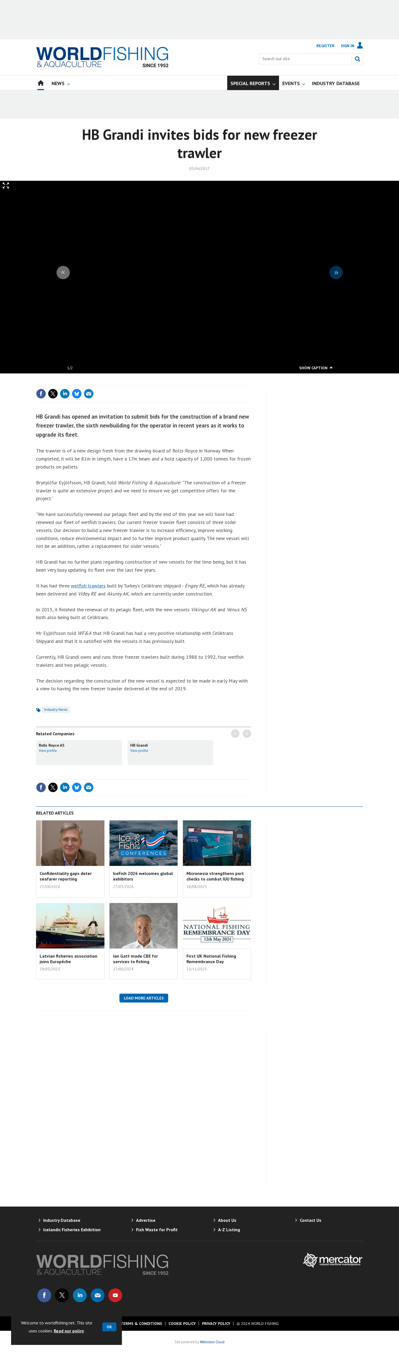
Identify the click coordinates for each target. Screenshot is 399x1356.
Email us (97, 1295)
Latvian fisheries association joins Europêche (68, 958)
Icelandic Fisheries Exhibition (72, 1229)
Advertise (145, 1220)
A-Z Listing (229, 1229)
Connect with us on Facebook (44, 1295)
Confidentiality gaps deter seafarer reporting (66, 876)
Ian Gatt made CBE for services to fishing (135, 958)
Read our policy (69, 1331)
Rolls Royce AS (52, 745)
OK (109, 1326)
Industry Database (61, 1220)
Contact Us (310, 1220)
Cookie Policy (182, 1323)
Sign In (347, 46)
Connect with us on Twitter (62, 1295)
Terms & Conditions (141, 1323)
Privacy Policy (216, 1323)
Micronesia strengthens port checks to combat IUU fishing (215, 876)
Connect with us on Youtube (115, 1295)
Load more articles (144, 998)
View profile (48, 750)
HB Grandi (139, 745)
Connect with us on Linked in (80, 1295)
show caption (313, 367)
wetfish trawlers (88, 585)
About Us (227, 1220)
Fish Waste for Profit (157, 1229)
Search (357, 58)
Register (325, 46)
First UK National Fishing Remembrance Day (211, 958)
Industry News (56, 709)
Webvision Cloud (212, 1342)
